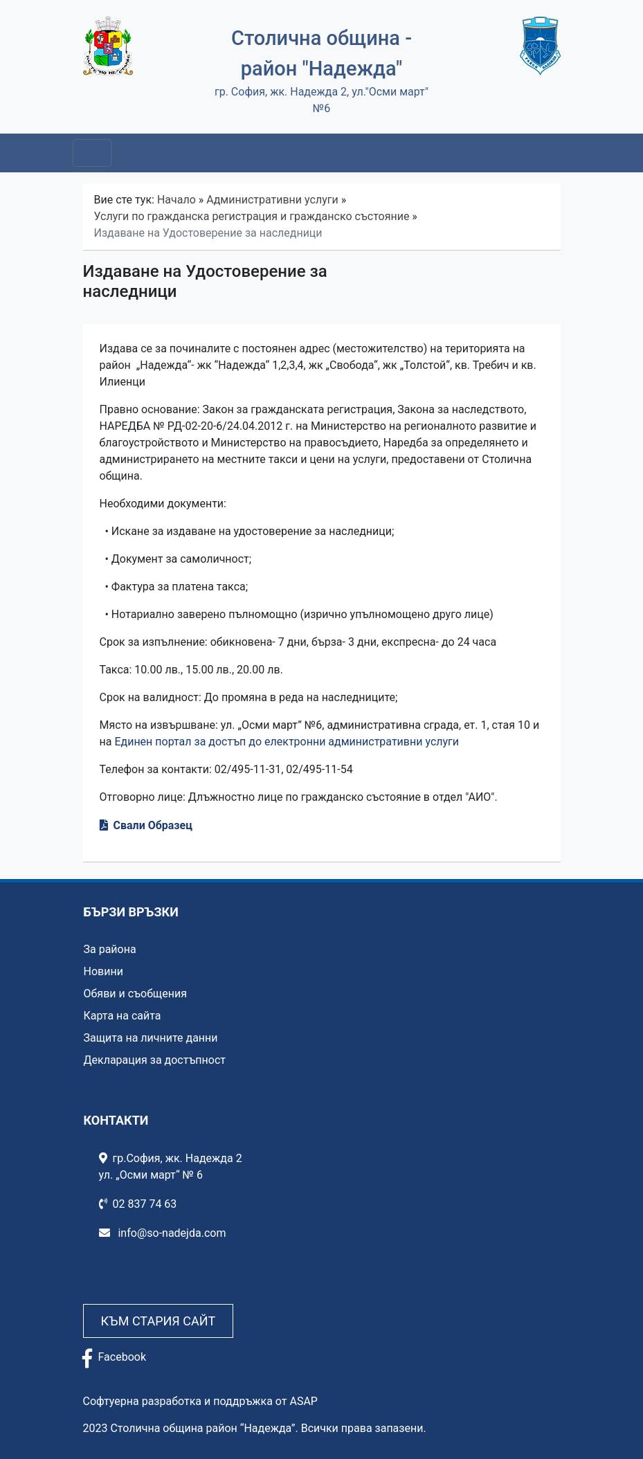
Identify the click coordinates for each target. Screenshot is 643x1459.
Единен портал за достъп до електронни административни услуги (286, 741)
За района (110, 949)
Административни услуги (272, 199)
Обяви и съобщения (135, 993)
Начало (176, 199)
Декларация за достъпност (155, 1060)
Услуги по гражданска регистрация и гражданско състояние (252, 216)
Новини (103, 971)
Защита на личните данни (151, 1037)
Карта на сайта (122, 1015)
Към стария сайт (158, 1321)
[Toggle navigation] (92, 153)
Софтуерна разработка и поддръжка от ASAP (200, 1401)
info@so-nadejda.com (162, 1233)
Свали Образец (153, 825)
